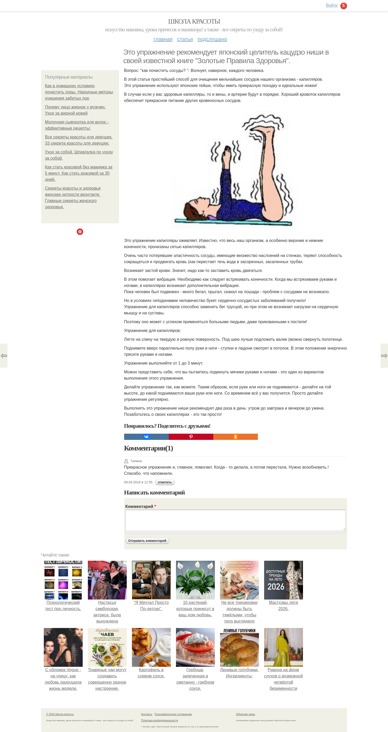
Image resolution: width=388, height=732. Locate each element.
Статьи (185, 39)
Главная (163, 39)
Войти (332, 5)
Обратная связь (245, 714)
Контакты (146, 714)
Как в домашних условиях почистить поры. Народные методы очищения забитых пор (79, 92)
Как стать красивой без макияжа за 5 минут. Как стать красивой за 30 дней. (78, 173)
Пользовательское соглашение (173, 714)
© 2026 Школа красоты (60, 714)
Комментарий (140, 506)
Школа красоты (194, 21)
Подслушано (212, 39)
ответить (165, 482)
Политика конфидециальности (159, 720)
